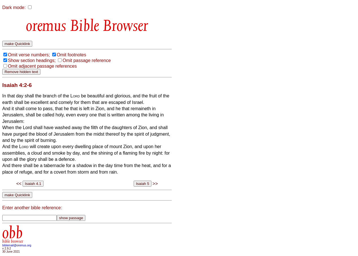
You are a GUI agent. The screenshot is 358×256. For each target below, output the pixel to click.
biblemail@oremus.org (16, 245)
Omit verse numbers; (29, 54)
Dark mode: (14, 7)
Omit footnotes (71, 54)
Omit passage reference (86, 60)
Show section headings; (32, 60)
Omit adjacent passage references (42, 66)
